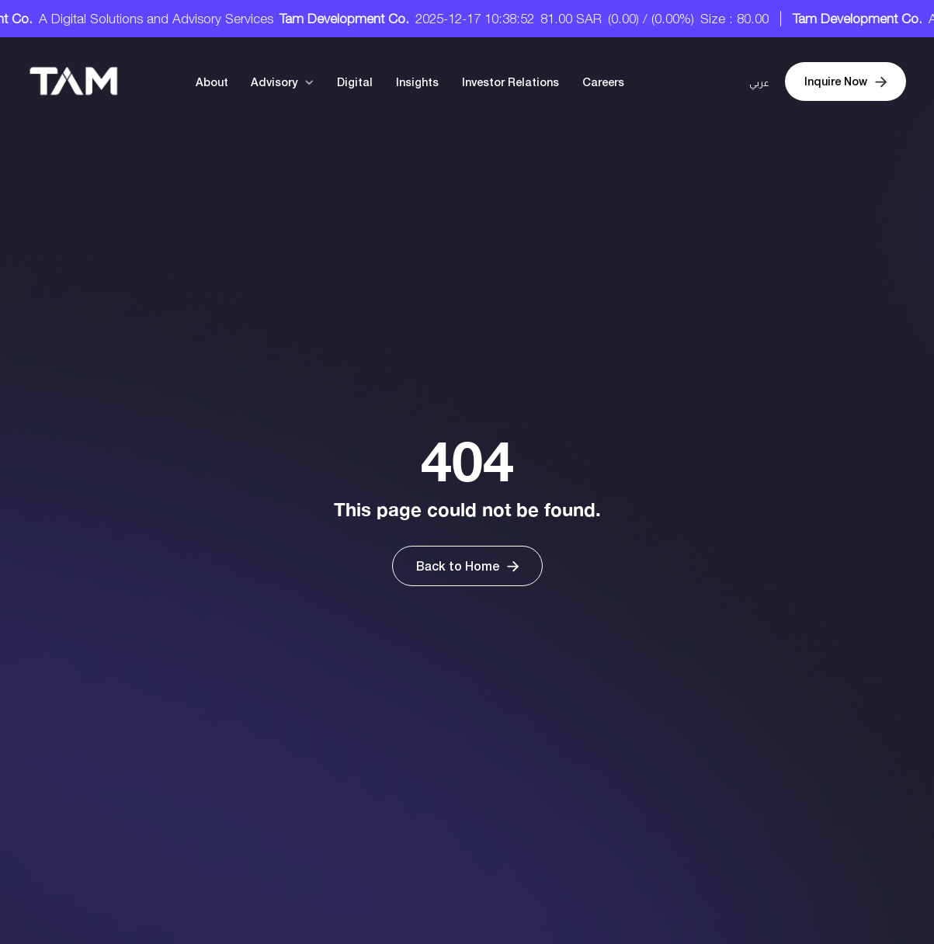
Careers (603, 81)
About (212, 81)
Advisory (274, 81)
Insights (417, 81)
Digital (355, 81)
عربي (759, 83)
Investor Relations (510, 81)
